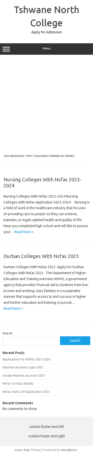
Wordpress (69, 450)
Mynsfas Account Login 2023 (22, 367)
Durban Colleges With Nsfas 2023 (41, 256)
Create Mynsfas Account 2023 (23, 375)
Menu (46, 49)
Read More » (23, 232)
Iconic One (22, 450)
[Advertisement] (46, 106)
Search (7, 333)
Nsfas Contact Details (17, 383)
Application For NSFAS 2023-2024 (26, 359)
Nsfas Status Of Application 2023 (26, 391)
